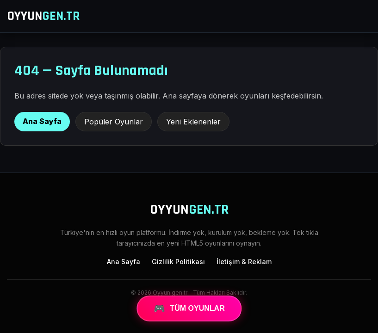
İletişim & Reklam (244, 261)
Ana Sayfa (42, 121)
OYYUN (43, 16)
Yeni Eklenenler (193, 121)
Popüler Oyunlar (113, 121)
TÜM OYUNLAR (189, 308)
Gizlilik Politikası (178, 261)
